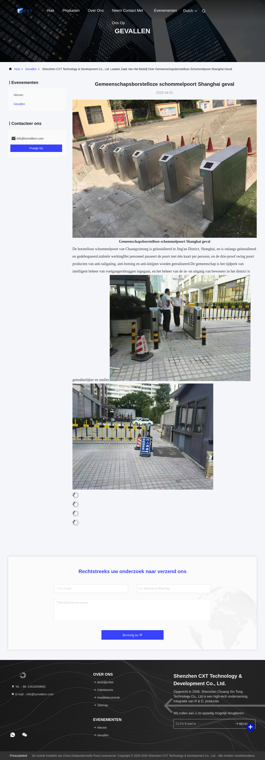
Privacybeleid (18, 755)
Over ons (96, 10)
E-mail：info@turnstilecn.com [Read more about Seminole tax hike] (32, 694)
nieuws (18, 95)
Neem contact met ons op (127, 12)
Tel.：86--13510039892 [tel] (28, 686)
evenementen (165, 10)
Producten (71, 10)
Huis (50, 10)
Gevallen (31, 69)
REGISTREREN (243, 723)
